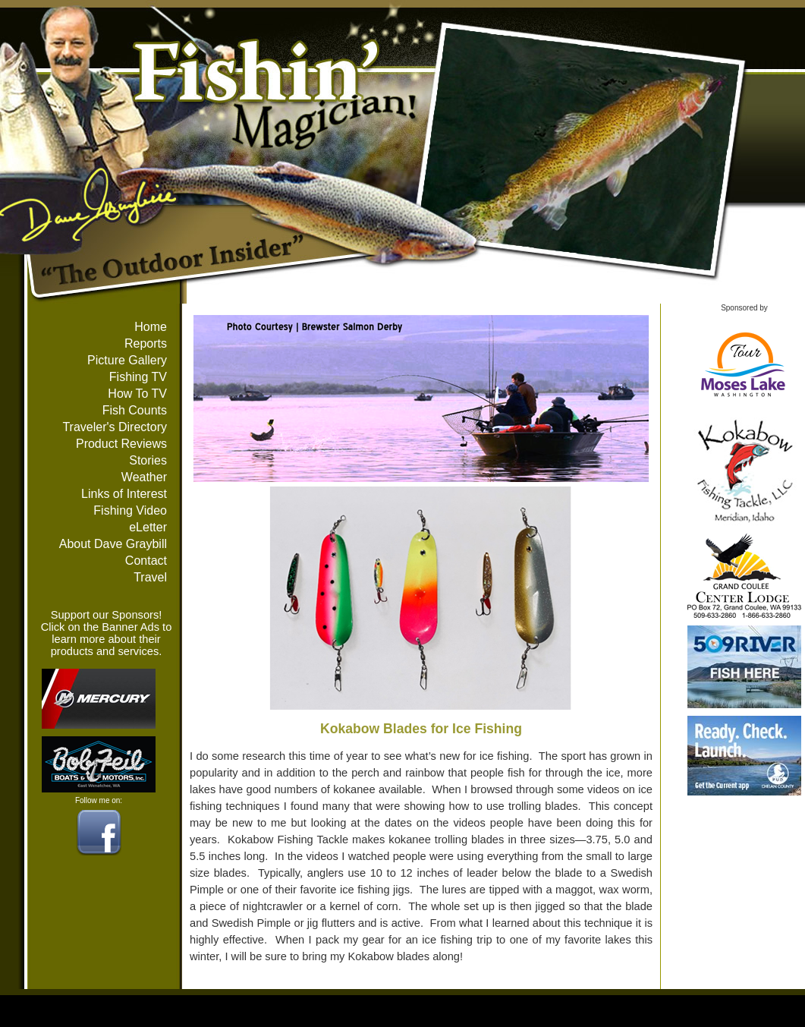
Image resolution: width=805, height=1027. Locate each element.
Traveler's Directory (114, 427)
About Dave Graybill (113, 543)
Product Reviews (121, 443)
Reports (145, 343)
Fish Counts (134, 410)
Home (150, 326)
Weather (144, 477)
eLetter (148, 527)
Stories (148, 460)
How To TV (137, 393)
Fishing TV (138, 376)
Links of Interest (124, 493)
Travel (150, 577)
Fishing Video (130, 510)
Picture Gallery (127, 360)
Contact (146, 560)
